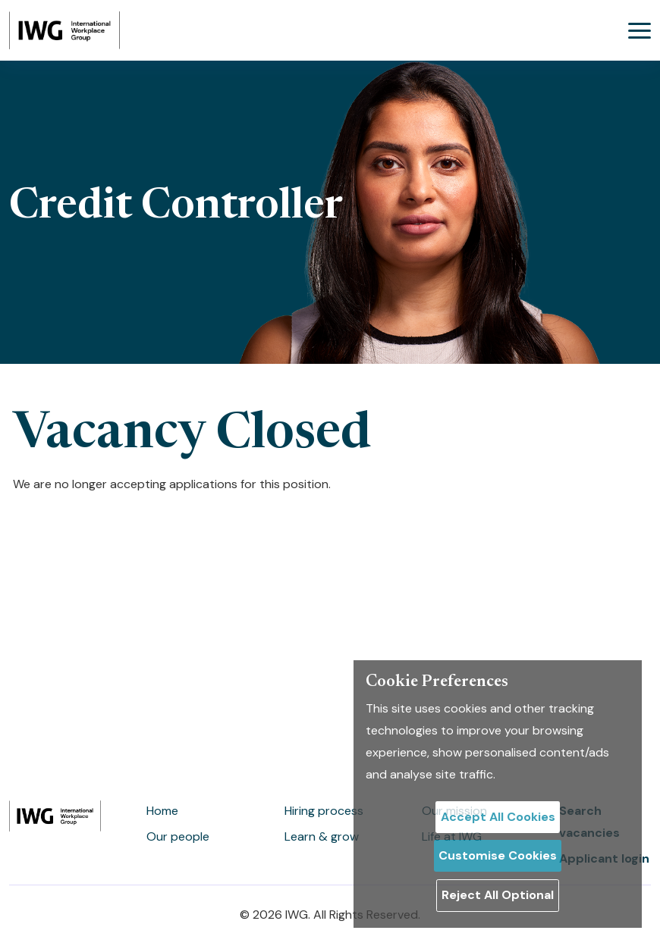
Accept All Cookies (498, 817)
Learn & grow (321, 836)
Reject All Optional (498, 895)
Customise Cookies (497, 855)
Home (162, 811)
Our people (177, 836)
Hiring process (323, 811)
